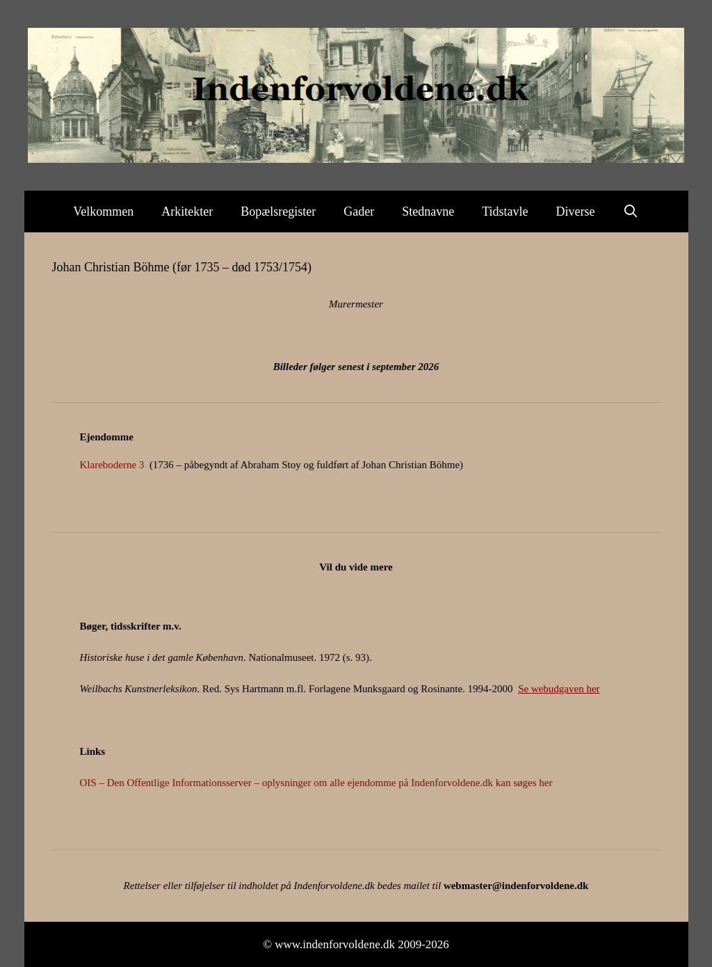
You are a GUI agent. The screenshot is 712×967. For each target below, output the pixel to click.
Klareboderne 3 (112, 464)
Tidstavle (505, 211)
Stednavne (428, 211)
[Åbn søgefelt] (631, 211)
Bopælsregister (278, 211)
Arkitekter (187, 211)
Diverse (575, 211)
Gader (358, 211)
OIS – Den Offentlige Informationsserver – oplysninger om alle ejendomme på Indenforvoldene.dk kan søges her (316, 782)
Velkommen (103, 211)
